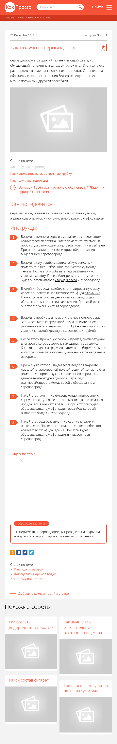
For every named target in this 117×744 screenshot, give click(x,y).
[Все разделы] (109, 7)
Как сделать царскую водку (35, 574)
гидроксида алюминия (60, 301)
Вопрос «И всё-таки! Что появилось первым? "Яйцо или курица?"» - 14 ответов (61, 189)
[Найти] (80, 7)
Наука (21, 17)
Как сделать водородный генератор (31, 624)
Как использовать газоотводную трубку (41, 173)
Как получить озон (28, 569)
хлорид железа (66, 280)
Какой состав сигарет (29, 680)
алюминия (92, 293)
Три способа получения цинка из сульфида (86, 688)
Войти (97, 7)
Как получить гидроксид (29, 180)
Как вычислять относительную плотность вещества (83, 627)
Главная (9, 17)
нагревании (37, 249)
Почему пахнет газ (28, 579)
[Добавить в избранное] (103, 47)
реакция (89, 249)
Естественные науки (39, 17)
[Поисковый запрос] (60, 7)
